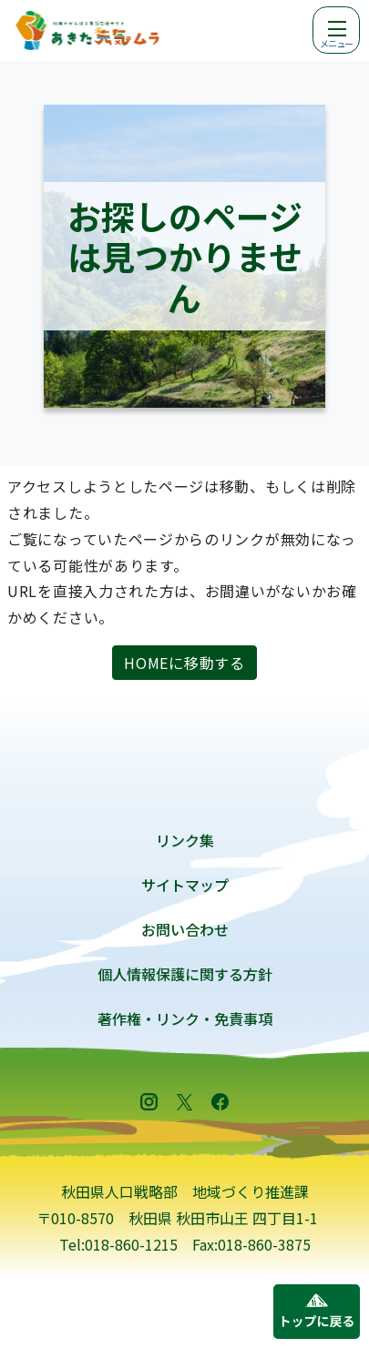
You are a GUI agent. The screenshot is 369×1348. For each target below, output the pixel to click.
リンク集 (185, 840)
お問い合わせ (185, 929)
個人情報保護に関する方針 (184, 974)
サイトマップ (185, 885)
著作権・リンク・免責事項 (184, 1018)
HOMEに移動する (184, 663)
